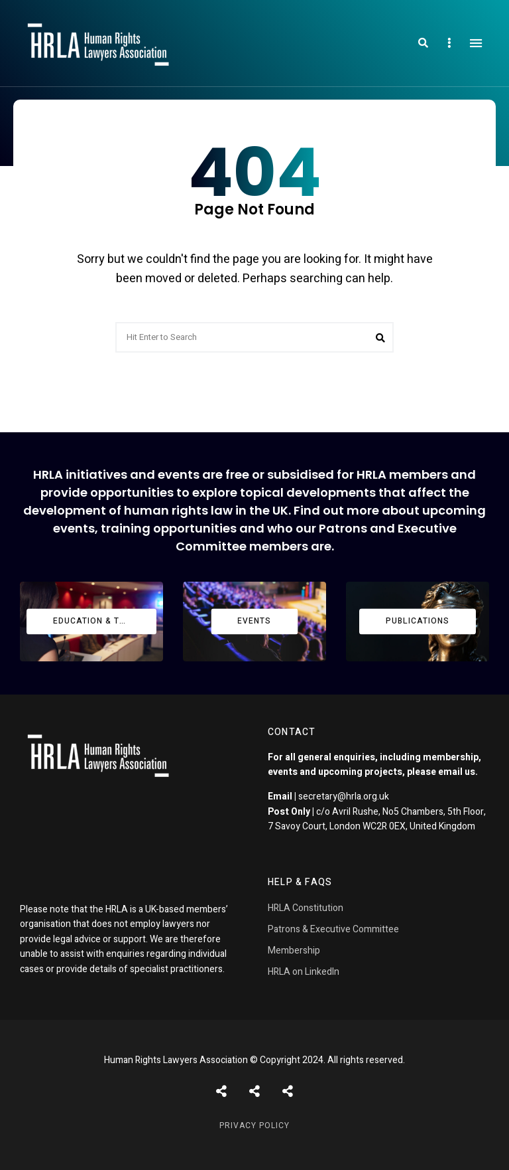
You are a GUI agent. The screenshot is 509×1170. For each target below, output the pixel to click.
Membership (294, 951)
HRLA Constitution (305, 908)
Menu (476, 43)
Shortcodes (254, 1091)
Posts (221, 1091)
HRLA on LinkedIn (303, 972)
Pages (288, 1091)
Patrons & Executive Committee (333, 929)
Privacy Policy (254, 1125)
